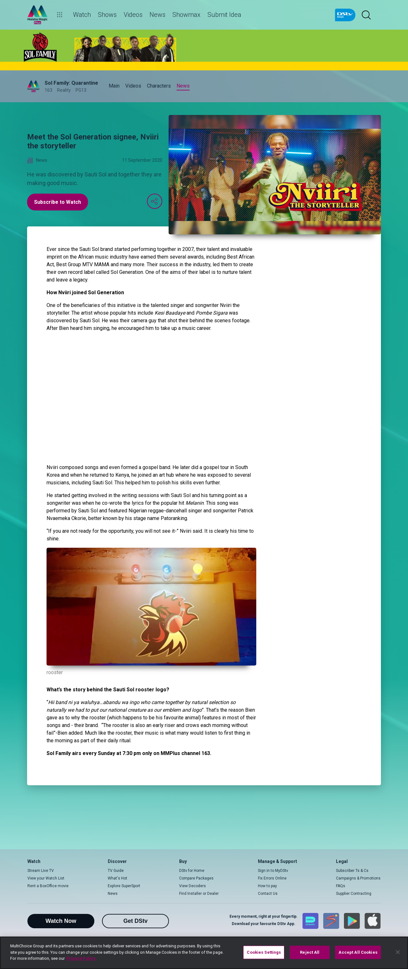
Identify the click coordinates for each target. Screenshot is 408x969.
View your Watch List (45, 878)
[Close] (398, 952)
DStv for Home (191, 870)
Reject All (309, 952)
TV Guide (116, 870)
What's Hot (117, 878)
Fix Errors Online (272, 878)
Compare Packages (196, 878)
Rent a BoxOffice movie (48, 886)
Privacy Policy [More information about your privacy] (81, 958)
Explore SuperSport (124, 886)
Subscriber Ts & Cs (352, 870)
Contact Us (268, 893)
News (113, 893)
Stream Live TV (40, 870)
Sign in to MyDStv (273, 870)
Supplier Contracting (353, 893)
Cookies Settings (264, 952)
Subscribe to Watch (57, 202)
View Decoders (192, 886)
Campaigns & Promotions (358, 878)
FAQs (340, 886)
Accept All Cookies (358, 952)
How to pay (267, 886)
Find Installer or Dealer (199, 893)
